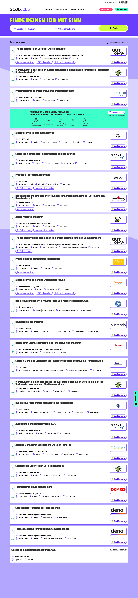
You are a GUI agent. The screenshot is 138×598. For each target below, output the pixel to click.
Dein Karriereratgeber (78, 9)
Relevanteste (115, 43)
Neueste (125, 43)
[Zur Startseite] (20, 9)
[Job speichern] (12, 51)
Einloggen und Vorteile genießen (116, 115)
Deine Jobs (48, 9)
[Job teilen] (12, 60)
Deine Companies (61, 9)
